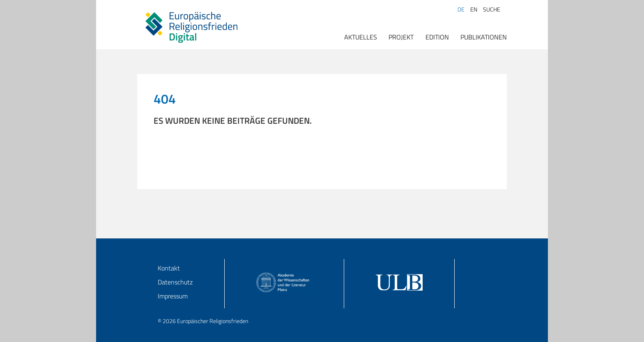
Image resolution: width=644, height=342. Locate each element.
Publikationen (483, 37)
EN (473, 9)
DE (461, 9)
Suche (491, 9)
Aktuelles (360, 37)
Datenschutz (175, 282)
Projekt (401, 37)
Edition (437, 37)
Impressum (173, 296)
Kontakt (169, 268)
